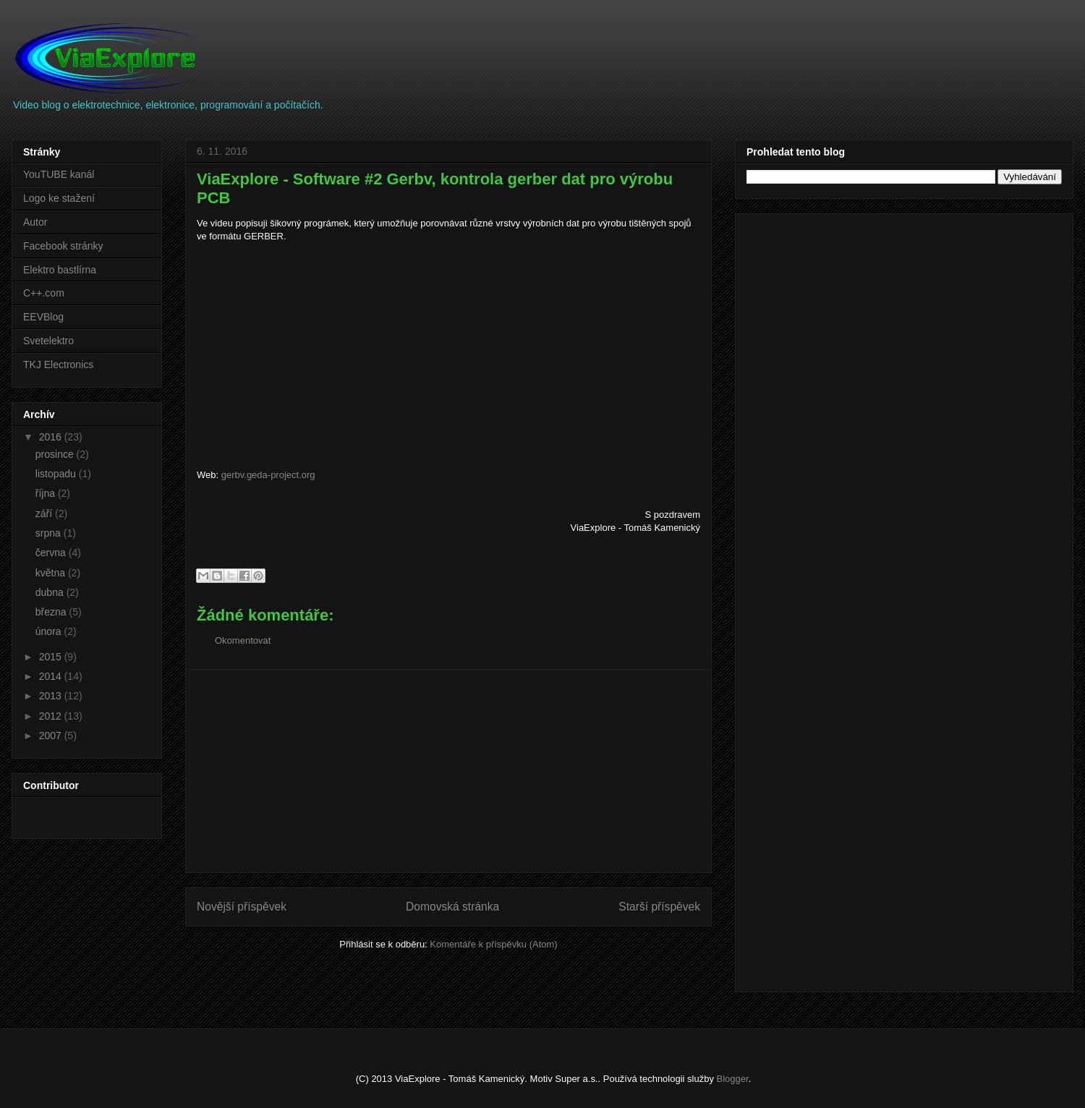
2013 (51, 696)
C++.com (43, 293)
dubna (51, 592)
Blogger (733, 1078)
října (46, 493)
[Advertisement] (448, 771)
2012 (51, 716)
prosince (56, 454)
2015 (51, 656)
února (49, 631)
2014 (51, 676)
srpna (49, 533)
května (51, 573)
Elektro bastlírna (59, 270)
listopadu (57, 474)
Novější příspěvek (241, 906)
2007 (51, 735)
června (52, 552)
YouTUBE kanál (58, 174)
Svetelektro (48, 340)
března (52, 612)
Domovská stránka (452, 906)
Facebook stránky (63, 246)
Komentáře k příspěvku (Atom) (493, 944)
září (45, 513)
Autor (35, 222)
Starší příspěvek (659, 906)
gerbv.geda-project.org (268, 474)
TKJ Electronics (58, 364)
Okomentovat (243, 640)
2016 (51, 437)
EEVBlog (43, 317)
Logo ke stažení (59, 198)
